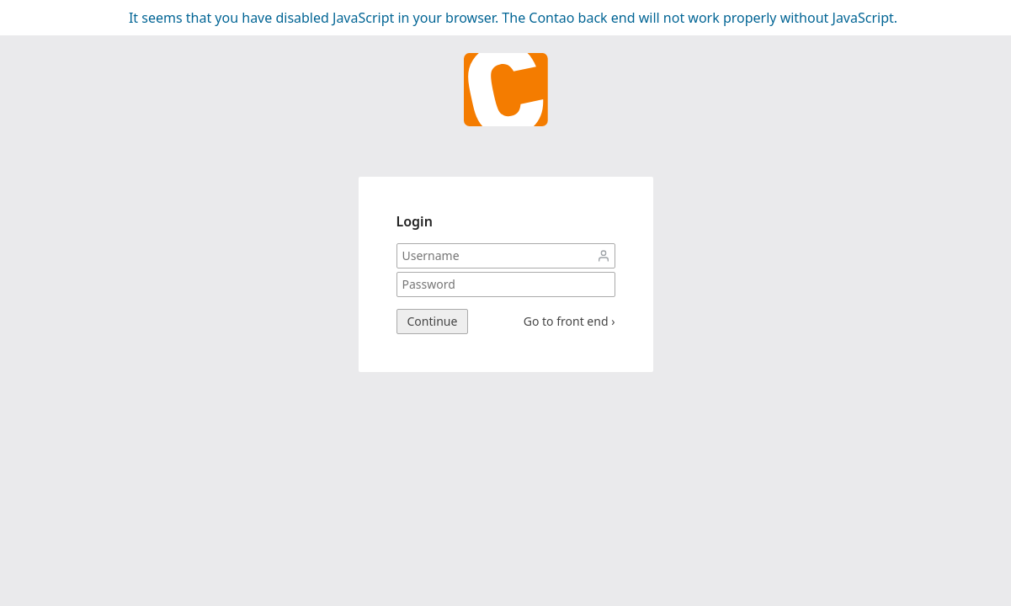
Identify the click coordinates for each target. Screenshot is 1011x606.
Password (603, 284)
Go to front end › (569, 321)
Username (603, 256)
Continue (432, 321)
